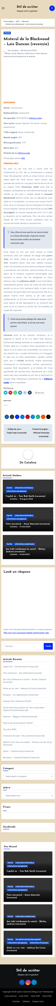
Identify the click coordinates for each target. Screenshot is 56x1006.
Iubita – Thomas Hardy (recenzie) (18, 751)
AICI (23, 158)
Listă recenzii (10, 996)
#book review (10, 54)
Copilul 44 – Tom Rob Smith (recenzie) (25, 496)
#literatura (30, 54)
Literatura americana (24, 544)
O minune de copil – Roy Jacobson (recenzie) (24, 736)
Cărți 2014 (23, 996)
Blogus (35, 992)
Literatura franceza (39, 943)
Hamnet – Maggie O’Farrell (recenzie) (20, 717)
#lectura (21, 54)
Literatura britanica (24, 488)
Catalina (14, 51)
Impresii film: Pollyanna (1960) (17, 701)
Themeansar (47, 992)
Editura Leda (35, 118)
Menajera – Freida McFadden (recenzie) (21, 757)
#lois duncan (41, 54)
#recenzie (31, 57)
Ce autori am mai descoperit (28, 939)
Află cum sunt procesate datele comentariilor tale (26, 633)
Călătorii (26, 1001)
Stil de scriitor (27, 7)
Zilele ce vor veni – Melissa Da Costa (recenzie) (24, 688)
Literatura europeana (16, 491)
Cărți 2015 (35, 996)
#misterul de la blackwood (15, 57)
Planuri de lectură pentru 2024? (18, 723)
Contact (16, 1001)
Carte (7, 33)
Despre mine (38, 1001)
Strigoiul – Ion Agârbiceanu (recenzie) (20, 695)
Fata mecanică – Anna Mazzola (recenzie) (28, 524)
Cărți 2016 (47, 996)
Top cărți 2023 (9, 729)
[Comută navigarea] (3, 8)
